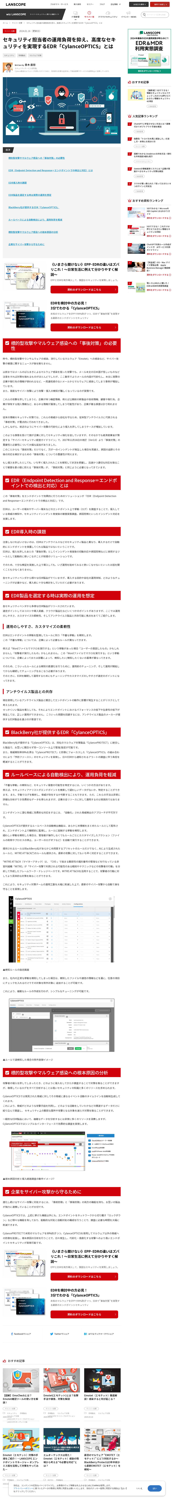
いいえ (139, 1488)
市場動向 (21, 55)
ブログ (102, 4)
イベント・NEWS (128, 16)
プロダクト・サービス (59, 4)
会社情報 (114, 4)
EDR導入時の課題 (17, 182)
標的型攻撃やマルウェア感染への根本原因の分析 (33, 232)
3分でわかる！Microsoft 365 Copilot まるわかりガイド (158, 211)
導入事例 (77, 4)
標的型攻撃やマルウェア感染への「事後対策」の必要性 (36, 158)
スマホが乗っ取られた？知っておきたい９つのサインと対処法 (152, 185)
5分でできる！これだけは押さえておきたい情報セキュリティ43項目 (158, 229)
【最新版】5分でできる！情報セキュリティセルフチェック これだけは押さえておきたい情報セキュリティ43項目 (159, 96)
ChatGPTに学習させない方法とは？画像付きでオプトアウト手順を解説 (152, 125)
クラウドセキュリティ (108, 16)
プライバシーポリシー (23, 1488)
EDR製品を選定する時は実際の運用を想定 (29, 195)
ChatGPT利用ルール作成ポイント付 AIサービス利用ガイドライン (159, 247)
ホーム (5, 23)
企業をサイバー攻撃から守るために (26, 244)
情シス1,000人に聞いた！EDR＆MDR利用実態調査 (158, 284)
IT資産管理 (76, 17)
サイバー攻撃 (89, 17)
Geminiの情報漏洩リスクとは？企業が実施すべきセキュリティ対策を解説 (152, 170)
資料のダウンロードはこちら (84, 289)
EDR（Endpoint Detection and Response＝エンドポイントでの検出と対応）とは (50, 170)
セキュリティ (9, 55)
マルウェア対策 (35, 55)
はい (155, 1488)
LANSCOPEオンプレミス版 (17, 1422)
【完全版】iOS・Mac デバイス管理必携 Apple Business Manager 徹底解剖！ (158, 266)
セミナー (90, 4)
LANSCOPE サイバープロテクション (20, 1419)
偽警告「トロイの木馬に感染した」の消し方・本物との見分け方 (151, 140)
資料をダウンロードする (157, 218)
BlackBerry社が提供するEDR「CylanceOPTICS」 (33, 207)
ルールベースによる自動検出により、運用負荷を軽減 (35, 219)
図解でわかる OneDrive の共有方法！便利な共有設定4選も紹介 (152, 155)
